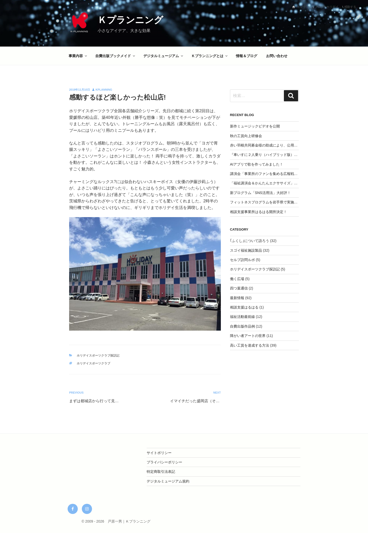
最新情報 (237, 298)
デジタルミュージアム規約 (168, 481)
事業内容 (78, 56)
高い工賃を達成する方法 (249, 345)
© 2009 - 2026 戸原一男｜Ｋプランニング (116, 521)
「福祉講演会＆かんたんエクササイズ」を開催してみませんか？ (281, 183)
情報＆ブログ (246, 56)
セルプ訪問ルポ (242, 260)
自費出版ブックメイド (115, 56)
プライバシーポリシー (164, 462)
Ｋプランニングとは (209, 56)
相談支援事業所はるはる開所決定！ (258, 212)
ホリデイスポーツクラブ (93, 363)
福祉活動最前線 (242, 317)
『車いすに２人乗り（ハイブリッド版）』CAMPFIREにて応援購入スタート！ (292, 155)
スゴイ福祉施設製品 (246, 250)
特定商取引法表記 (161, 472)
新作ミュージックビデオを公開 (255, 126)
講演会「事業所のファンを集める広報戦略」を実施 (271, 174)
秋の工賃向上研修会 (246, 136)
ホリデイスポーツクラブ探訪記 (98, 355)
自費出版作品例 (242, 326)
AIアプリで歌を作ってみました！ (256, 164)
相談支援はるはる (244, 307)
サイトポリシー (159, 453)
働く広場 (237, 279)
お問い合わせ (276, 56)
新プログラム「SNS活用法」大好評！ (260, 193)
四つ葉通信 (239, 288)
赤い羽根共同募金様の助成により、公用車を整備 (269, 145)
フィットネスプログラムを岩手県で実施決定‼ (266, 202)
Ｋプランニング (130, 20)
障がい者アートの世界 (248, 336)
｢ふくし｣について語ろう (249, 241)
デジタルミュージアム (163, 56)
